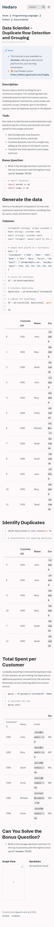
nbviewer (15, 60)
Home (5, 15)
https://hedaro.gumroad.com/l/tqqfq (29, 74)
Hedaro (9, 7)
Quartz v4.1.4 (22, 912)
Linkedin (16, 915)
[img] (43, 7)
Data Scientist (21, 19)
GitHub (5, 915)
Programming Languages (25, 15)
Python (6, 19)
